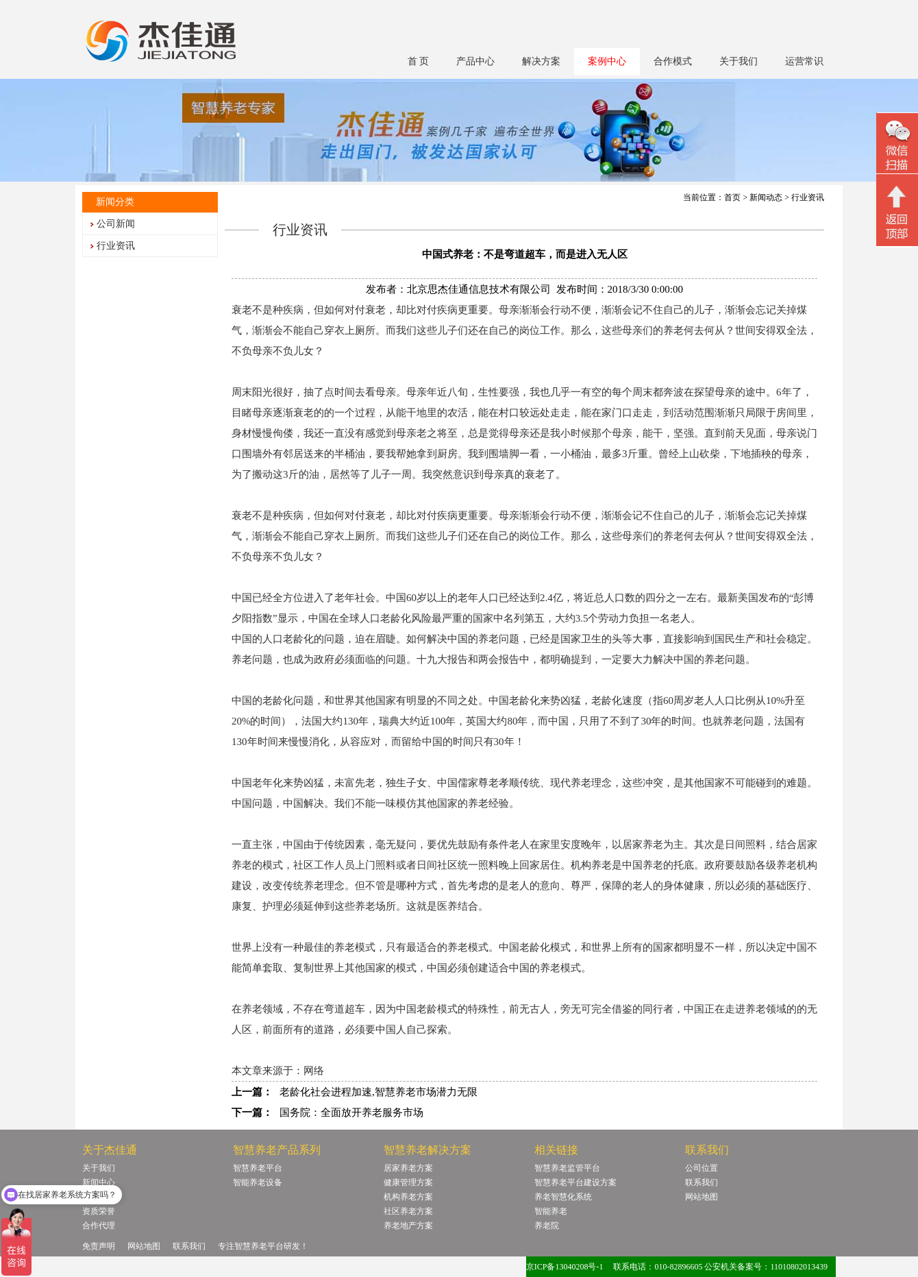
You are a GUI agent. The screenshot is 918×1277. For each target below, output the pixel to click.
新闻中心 (98, 1182)
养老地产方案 (408, 1225)
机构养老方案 (408, 1197)
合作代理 (98, 1225)
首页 (732, 197)
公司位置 (701, 1168)
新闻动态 (765, 197)
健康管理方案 (408, 1182)
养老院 (546, 1225)
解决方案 (541, 61)
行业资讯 (116, 246)
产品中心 (475, 61)
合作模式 (673, 61)
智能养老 (550, 1211)
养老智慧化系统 (563, 1197)
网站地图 (701, 1197)
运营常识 (804, 61)
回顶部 (897, 212)
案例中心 (607, 61)
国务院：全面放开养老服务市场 (351, 1112)
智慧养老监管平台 (567, 1168)
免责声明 (98, 1246)
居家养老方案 (408, 1168)
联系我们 (701, 1182)
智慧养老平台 (257, 1168)
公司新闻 (116, 224)
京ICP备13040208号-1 (565, 1267)
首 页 (419, 61)
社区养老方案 (408, 1211)
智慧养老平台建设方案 (575, 1182)
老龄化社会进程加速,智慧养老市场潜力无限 (378, 1091)
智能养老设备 (257, 1182)
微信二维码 (897, 145)
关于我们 (738, 61)
